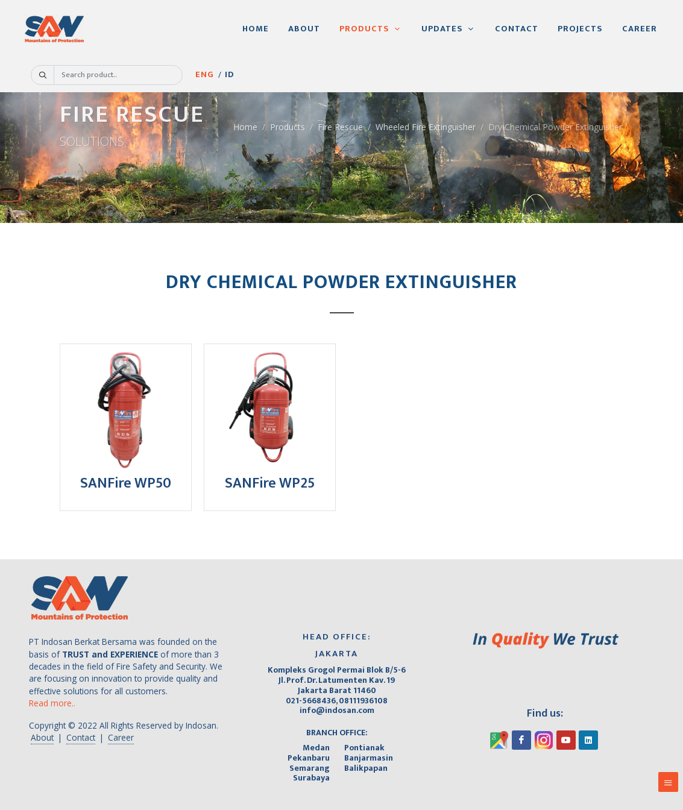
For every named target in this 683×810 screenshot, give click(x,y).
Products (287, 127)
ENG (210, 88)
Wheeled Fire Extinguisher (426, 127)
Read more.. (52, 703)
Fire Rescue (340, 127)
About (42, 737)
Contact (80, 737)
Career (121, 737)
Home (245, 127)
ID (245, 88)
